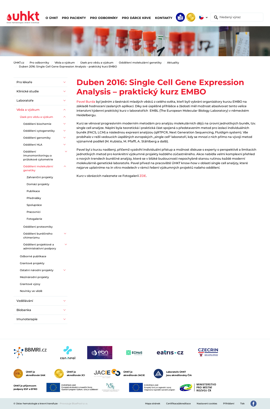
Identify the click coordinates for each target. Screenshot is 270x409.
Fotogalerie (34, 219)
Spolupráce (34, 205)
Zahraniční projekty (40, 177)
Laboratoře (25, 100)
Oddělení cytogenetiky (39, 130)
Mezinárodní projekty (34, 277)
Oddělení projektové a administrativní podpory (39, 246)
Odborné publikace (33, 256)
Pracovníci (33, 212)
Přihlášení (228, 403)
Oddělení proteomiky (38, 226)
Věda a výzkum (65, 62)
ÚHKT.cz (19, 62)
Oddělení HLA (32, 144)
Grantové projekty (32, 263)
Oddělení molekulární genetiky (140, 62)
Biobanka (23, 310)
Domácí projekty (38, 184)
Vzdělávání (24, 301)
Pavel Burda (85, 101)
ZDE (143, 176)
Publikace (33, 191)
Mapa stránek (152, 403)
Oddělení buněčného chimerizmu (37, 235)
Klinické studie (27, 91)
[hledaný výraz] (236, 17)
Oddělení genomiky (37, 137)
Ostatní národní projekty (36, 270)
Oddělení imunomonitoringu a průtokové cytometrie (38, 155)
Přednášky (34, 198)
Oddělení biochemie (37, 124)
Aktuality (173, 62)
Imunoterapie (27, 319)
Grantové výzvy (30, 284)
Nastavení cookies (207, 403)
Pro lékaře (24, 82)
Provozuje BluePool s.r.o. (74, 403)
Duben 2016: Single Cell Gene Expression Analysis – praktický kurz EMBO (68, 66)
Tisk (242, 403)
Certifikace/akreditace (178, 403)
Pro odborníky (39, 62)
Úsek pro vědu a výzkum (96, 62)
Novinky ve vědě (31, 291)
